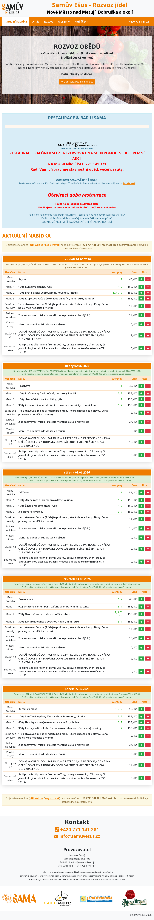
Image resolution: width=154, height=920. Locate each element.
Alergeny (64, 21)
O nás (35, 21)
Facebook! (129, 183)
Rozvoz (48, 21)
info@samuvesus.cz (79, 836)
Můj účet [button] (80, 21)
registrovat (52, 245)
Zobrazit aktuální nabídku (77, 81)
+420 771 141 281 (140, 21)
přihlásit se (36, 245)
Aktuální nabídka (16, 21)
